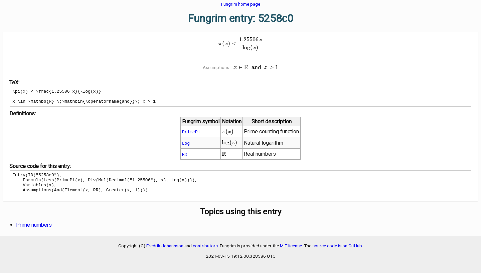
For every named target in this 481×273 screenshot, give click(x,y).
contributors (205, 252)
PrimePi (191, 135)
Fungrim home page (240, 4)
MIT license (291, 252)
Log (186, 146)
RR (184, 157)
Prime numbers (34, 232)
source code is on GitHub (337, 252)
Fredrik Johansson (164, 252)
